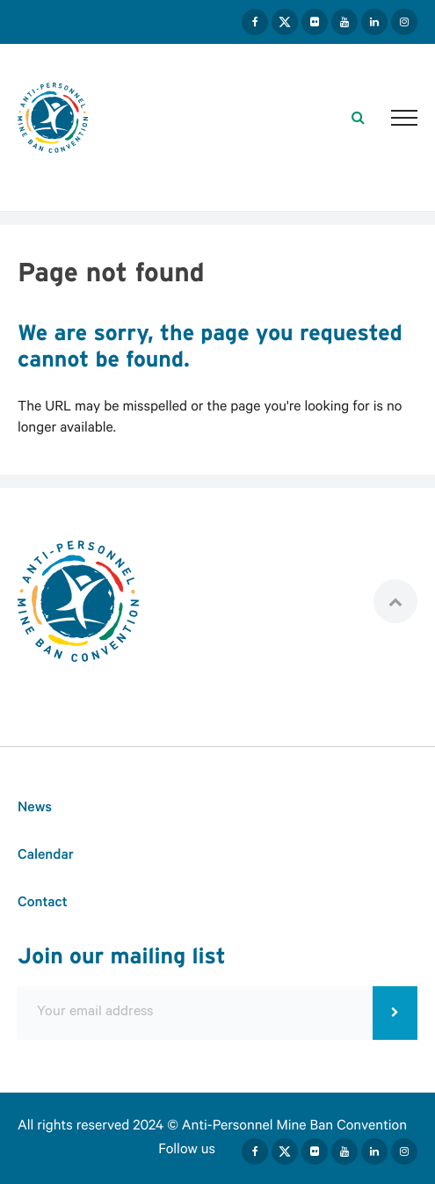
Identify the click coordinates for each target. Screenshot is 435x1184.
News (35, 810)
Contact (43, 905)
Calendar (46, 858)
